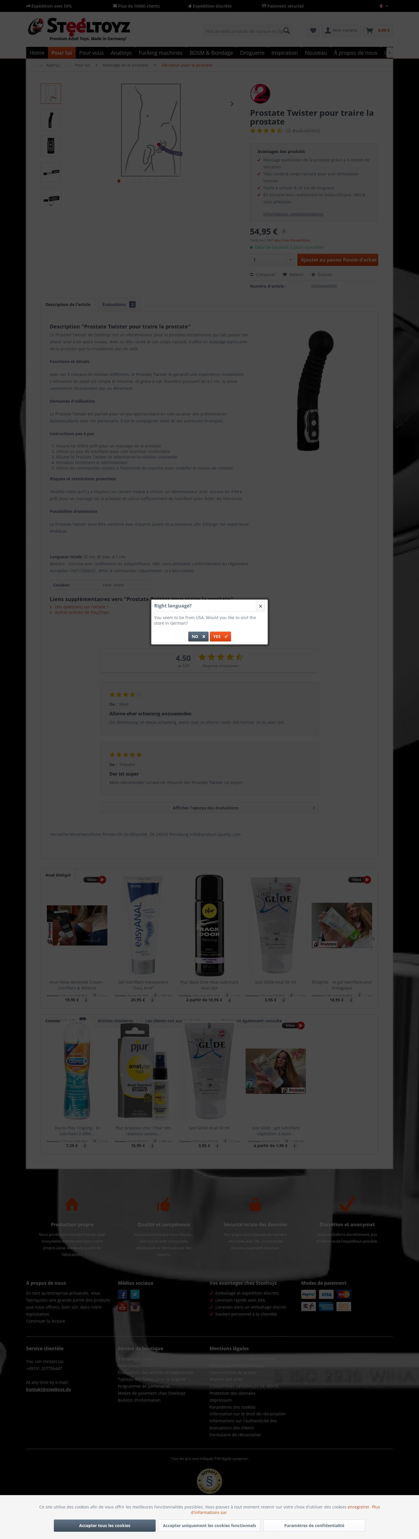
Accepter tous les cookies (104, 1525)
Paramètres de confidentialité (314, 1525)
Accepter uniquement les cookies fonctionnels (209, 1525)
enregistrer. (360, 1507)
